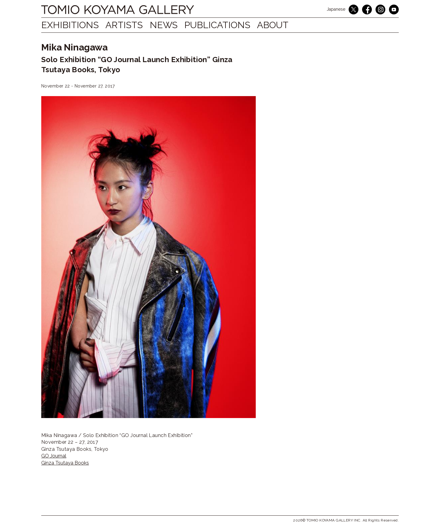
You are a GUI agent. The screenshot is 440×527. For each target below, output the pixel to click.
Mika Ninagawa (74, 47)
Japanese (336, 9)
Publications (226, 25)
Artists (127, 25)
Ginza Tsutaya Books (65, 463)
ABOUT (284, 25)
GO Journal (53, 456)
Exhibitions (70, 25)
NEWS (169, 25)
